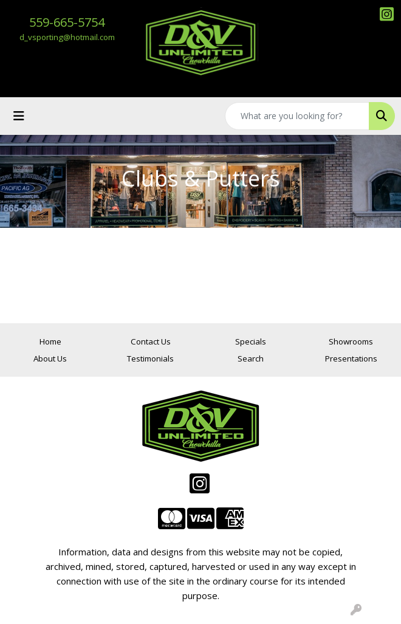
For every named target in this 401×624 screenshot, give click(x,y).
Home (50, 341)
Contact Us (151, 341)
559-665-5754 (67, 22)
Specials (250, 341)
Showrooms (351, 341)
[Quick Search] (297, 116)
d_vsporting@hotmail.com (67, 37)
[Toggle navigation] (19, 116)
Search (251, 358)
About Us (50, 358)
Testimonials (150, 358)
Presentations (351, 358)
